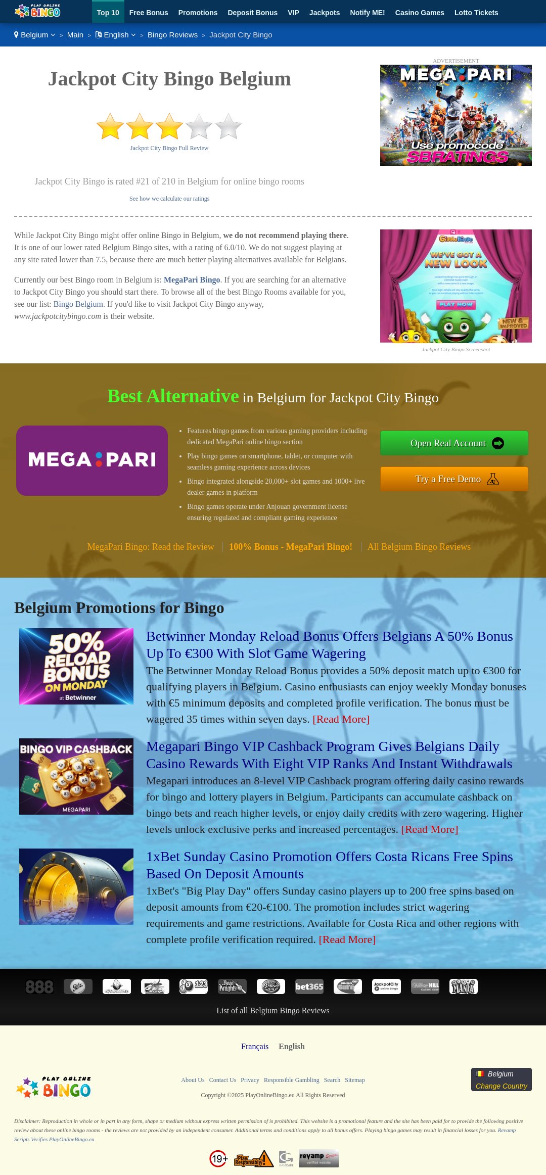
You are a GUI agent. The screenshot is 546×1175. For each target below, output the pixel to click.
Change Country (501, 1086)
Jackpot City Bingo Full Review (169, 148)
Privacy (250, 1080)
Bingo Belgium (78, 304)
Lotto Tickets (476, 13)
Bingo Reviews (173, 34)
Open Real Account (448, 443)
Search (332, 1080)
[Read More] (341, 719)
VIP (293, 13)
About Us (192, 1080)
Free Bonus (148, 13)
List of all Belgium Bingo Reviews (273, 1010)
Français (254, 1046)
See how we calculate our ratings (169, 198)
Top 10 (108, 13)
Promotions (198, 13)
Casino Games (419, 13)
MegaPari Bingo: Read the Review (150, 547)
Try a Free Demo (448, 479)
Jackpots (324, 13)
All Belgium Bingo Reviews (419, 547)
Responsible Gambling (292, 1080)
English (115, 34)
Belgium (35, 34)
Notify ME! (367, 13)
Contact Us (223, 1080)
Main (75, 34)
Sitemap (355, 1080)
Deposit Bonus (253, 13)
